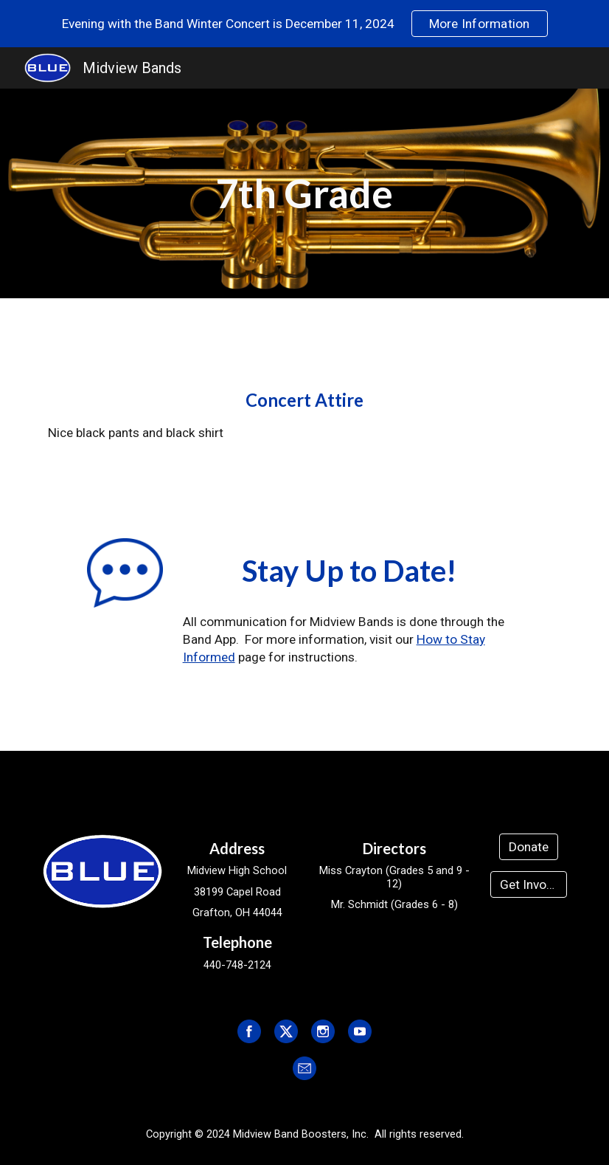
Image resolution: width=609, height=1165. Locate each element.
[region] (304, 23)
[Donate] (528, 846)
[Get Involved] (528, 885)
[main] (304, 193)
